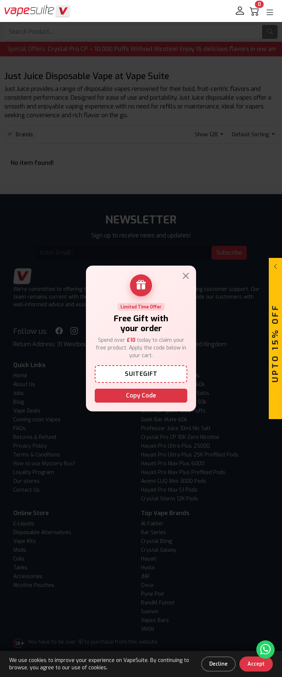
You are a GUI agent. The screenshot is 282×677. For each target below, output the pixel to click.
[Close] (185, 275)
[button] (270, 12)
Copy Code (141, 395)
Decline (218, 664)
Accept (256, 664)
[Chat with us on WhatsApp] (265, 649)
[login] (240, 11)
